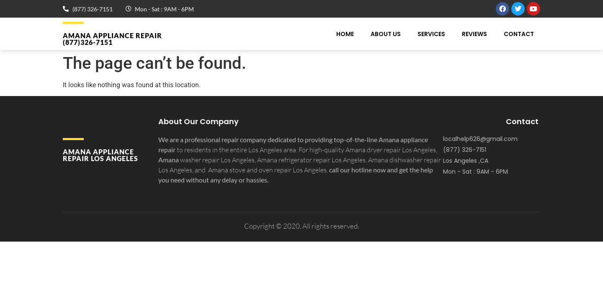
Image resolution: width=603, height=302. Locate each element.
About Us (386, 34)
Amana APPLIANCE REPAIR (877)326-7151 (112, 38)
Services (431, 34)
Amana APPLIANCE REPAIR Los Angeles (100, 155)
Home (345, 34)
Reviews (474, 34)
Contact (519, 34)
